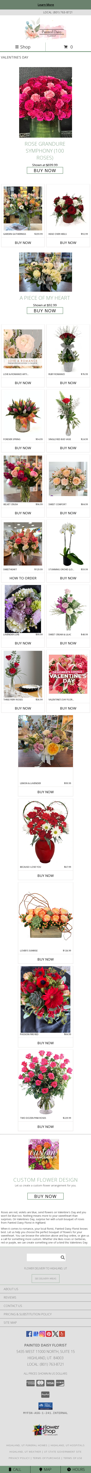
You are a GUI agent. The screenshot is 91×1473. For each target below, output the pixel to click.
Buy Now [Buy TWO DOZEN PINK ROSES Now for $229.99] (45, 1126)
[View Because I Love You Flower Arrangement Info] (45, 832)
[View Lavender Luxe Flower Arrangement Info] (23, 609)
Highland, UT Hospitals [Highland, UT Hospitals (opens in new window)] (68, 1445)
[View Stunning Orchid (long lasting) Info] (68, 544)
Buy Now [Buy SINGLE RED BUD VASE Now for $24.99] (68, 448)
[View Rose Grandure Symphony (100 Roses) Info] (45, 102)
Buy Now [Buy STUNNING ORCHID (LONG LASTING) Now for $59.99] (68, 578)
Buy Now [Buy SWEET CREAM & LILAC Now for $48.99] (68, 643)
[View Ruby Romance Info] (68, 348)
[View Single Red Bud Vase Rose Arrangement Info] (68, 413)
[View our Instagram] (42, 1336)
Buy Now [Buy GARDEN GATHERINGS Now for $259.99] (23, 242)
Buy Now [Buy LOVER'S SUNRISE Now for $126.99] (45, 959)
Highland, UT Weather (25, 1451)
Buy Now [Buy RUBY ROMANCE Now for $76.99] (68, 382)
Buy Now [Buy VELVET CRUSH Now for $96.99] (23, 513)
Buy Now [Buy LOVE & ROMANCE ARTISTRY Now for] (23, 382)
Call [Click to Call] (15, 1469)
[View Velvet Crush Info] (23, 479)
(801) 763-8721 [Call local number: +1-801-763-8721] (63, 12)
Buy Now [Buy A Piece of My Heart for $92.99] (45, 311)
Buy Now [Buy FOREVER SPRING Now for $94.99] (23, 448)
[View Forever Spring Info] (23, 413)
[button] (45, 1406)
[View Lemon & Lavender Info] (45, 741)
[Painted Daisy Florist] (45, 28)
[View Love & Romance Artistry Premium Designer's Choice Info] (23, 348)
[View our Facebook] (29, 1336)
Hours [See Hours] (76, 1469)
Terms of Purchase (46, 1458)
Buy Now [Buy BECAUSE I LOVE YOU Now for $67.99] (45, 875)
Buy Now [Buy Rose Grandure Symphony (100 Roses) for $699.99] (45, 170)
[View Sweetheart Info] (23, 544)
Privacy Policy (19, 1458)
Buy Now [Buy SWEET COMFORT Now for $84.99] (68, 513)
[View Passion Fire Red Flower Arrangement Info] (45, 999)
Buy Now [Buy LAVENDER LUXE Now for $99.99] (23, 643)
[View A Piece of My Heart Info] (45, 272)
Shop (22, 47)
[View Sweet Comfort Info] (68, 479)
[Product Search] (46, 1257)
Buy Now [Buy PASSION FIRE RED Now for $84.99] (45, 1043)
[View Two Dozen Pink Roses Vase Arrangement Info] (45, 1083)
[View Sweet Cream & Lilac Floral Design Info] (68, 609)
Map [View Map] (45, 1469)
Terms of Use (72, 1458)
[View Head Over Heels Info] (68, 208)
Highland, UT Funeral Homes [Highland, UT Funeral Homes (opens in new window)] (27, 1445)
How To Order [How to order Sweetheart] (22, 578)
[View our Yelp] (62, 1336)
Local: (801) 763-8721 (45, 1364)
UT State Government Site (63, 1451)
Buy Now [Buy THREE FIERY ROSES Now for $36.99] (23, 708)
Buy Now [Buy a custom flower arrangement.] (45, 1196)
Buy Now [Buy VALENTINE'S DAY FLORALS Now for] (68, 708)
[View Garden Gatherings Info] (23, 208)
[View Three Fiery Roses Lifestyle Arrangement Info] (23, 674)
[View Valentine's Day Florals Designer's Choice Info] (68, 674)
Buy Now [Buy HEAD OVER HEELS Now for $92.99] (68, 242)
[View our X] (55, 1336)
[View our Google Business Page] (36, 1336)
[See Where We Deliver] (45, 1278)
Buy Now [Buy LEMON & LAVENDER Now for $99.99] (45, 792)
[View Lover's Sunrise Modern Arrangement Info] (45, 916)
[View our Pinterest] (49, 1336)
